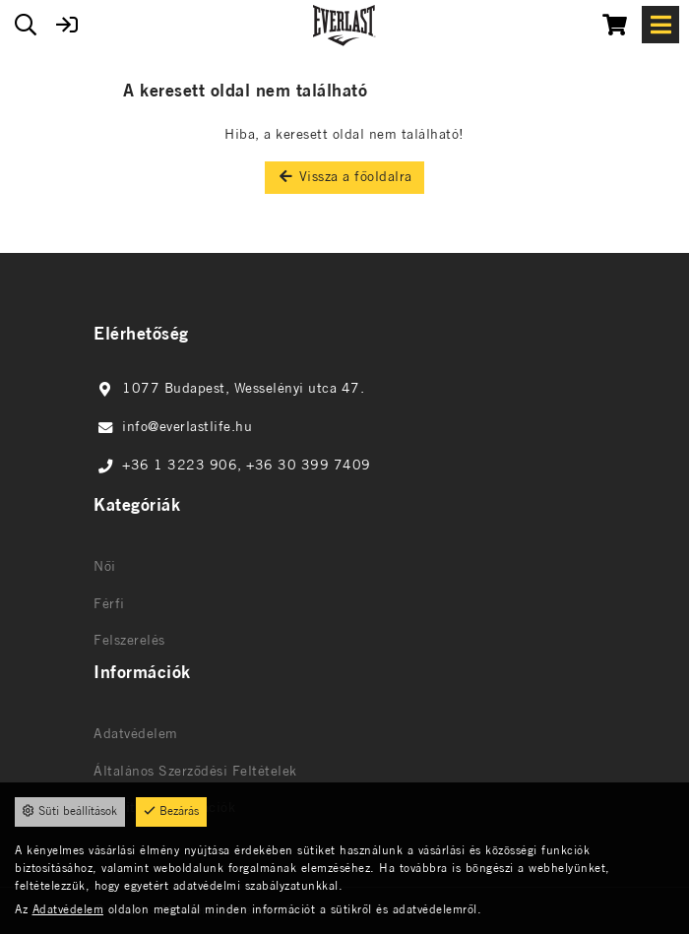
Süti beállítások (70, 811)
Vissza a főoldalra (344, 176)
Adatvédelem (68, 909)
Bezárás (171, 811)
